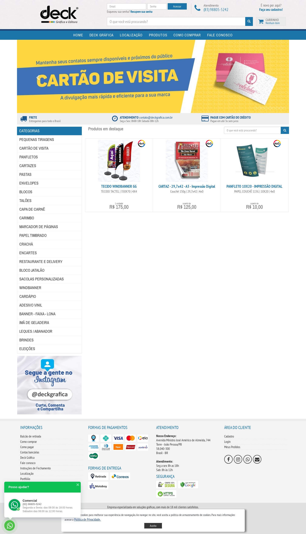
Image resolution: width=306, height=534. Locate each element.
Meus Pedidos (232, 447)
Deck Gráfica (27, 457)
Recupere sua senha (141, 12)
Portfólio (25, 479)
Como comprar (28, 441)
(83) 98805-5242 (216, 9)
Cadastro (229, 436)
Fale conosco (27, 463)
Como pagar (27, 447)
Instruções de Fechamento (35, 468)
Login (227, 441)
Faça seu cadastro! (271, 9)
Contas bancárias (29, 452)
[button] (87, 519)
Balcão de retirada (30, 436)
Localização (27, 473)
